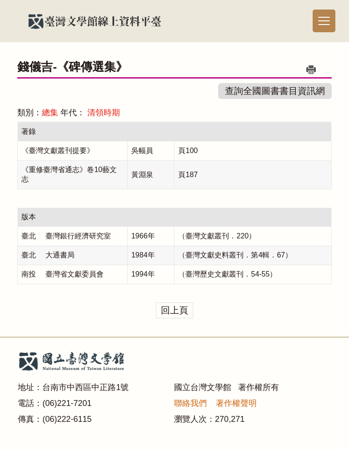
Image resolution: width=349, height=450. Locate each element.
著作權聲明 (236, 403)
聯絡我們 (190, 403)
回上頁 (174, 310)
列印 (311, 69)
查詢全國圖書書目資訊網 (275, 91)
